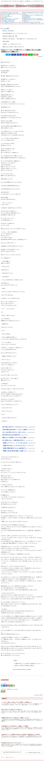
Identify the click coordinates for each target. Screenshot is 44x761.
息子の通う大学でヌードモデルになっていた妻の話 (32, 18)
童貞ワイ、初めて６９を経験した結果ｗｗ (24, 665)
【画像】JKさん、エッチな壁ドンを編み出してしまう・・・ (29, 663)
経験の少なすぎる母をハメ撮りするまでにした (13, 46)
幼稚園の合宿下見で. (27, 17)
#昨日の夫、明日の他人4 (8, 30)
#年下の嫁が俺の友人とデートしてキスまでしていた (15, 33)
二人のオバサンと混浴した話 (6, 16)
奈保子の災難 (6, 41)
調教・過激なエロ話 (4, 679)
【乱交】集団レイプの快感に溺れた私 (8, 19)
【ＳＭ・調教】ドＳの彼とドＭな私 (7, 21)
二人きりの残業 (4, 17)
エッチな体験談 (5, 28)
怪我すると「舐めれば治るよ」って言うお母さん (10, 18)
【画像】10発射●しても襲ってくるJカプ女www (9, 12)
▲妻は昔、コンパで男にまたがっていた (12, 44)
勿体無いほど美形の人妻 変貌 (10, 36)
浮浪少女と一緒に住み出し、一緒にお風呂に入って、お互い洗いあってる (20, 38)
